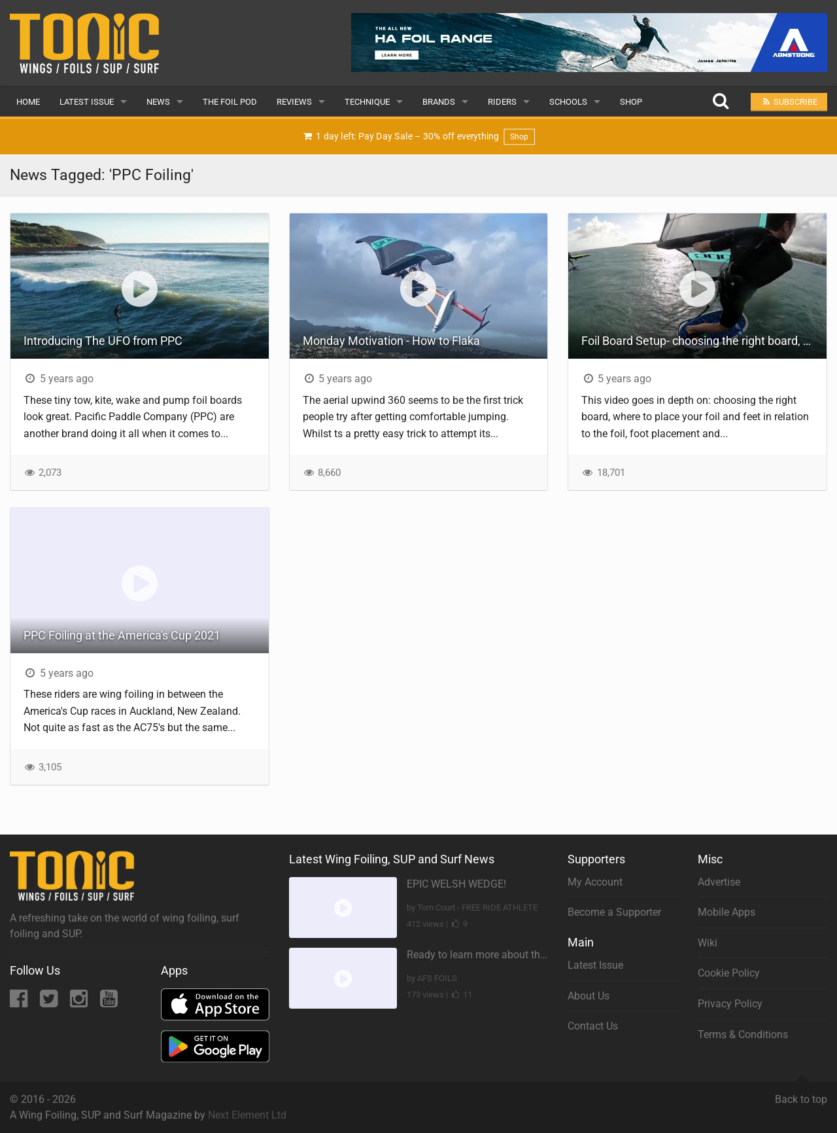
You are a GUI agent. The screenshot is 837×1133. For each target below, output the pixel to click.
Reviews (294, 102)
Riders (502, 102)
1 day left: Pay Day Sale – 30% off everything (418, 137)
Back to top (801, 1094)
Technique (367, 102)
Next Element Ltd (247, 1115)
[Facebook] (20, 1002)
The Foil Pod (230, 102)
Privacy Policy (730, 1004)
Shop (631, 102)
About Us (588, 996)
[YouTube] (109, 1002)
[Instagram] (80, 1002)
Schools (568, 102)
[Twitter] (50, 1002)
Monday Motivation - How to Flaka (391, 341)
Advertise (719, 882)
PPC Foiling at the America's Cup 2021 (122, 635)
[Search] (720, 102)
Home (28, 102)
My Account (595, 882)
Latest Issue (87, 102)
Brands (438, 102)
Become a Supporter (614, 912)
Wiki (707, 943)
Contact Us (593, 1026)
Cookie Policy (729, 973)
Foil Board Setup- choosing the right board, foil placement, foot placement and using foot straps (704, 341)
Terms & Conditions (743, 1034)
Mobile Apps (726, 912)
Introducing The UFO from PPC (103, 341)
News (158, 102)
